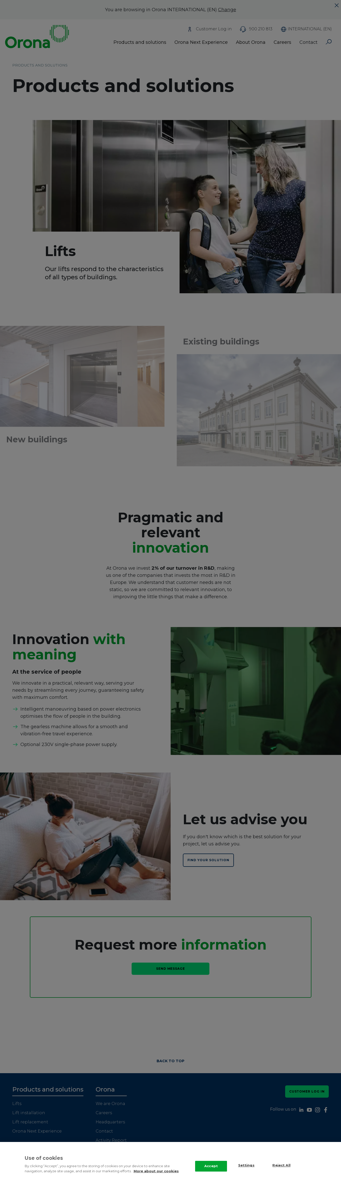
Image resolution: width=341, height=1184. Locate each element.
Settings (246, 1165)
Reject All (281, 1165)
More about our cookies (156, 1171)
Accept (211, 1166)
